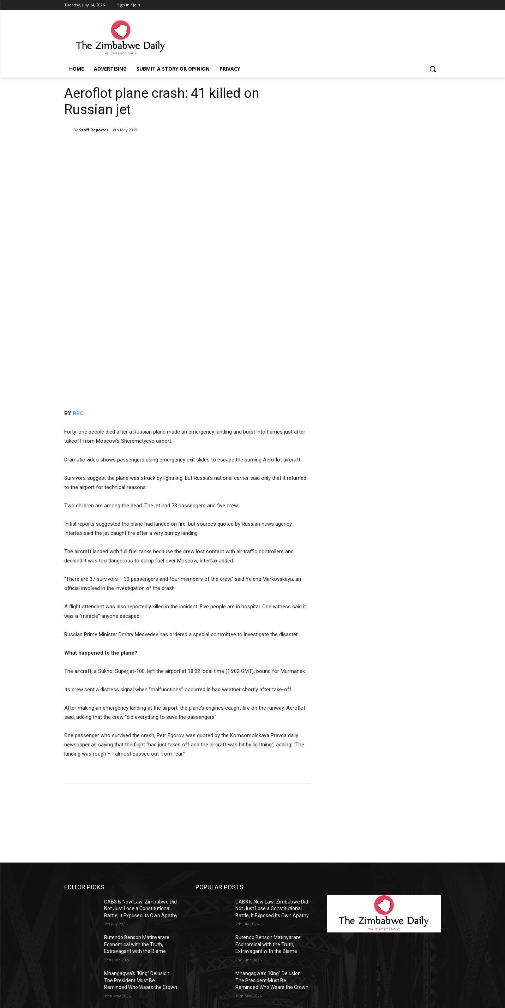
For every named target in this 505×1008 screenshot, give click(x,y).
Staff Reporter (93, 129)
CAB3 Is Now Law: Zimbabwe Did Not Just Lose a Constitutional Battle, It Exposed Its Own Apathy (141, 785)
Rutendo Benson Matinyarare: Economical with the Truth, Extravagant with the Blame (137, 821)
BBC (78, 290)
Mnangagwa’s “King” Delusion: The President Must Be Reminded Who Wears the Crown (140, 857)
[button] (432, 68)
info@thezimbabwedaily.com (97, 972)
